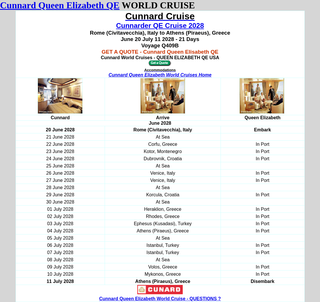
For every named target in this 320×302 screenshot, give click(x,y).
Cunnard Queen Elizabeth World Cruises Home (159, 74)
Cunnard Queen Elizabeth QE (59, 5)
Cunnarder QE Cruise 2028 (160, 25)
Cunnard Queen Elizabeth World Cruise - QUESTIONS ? (160, 298)
